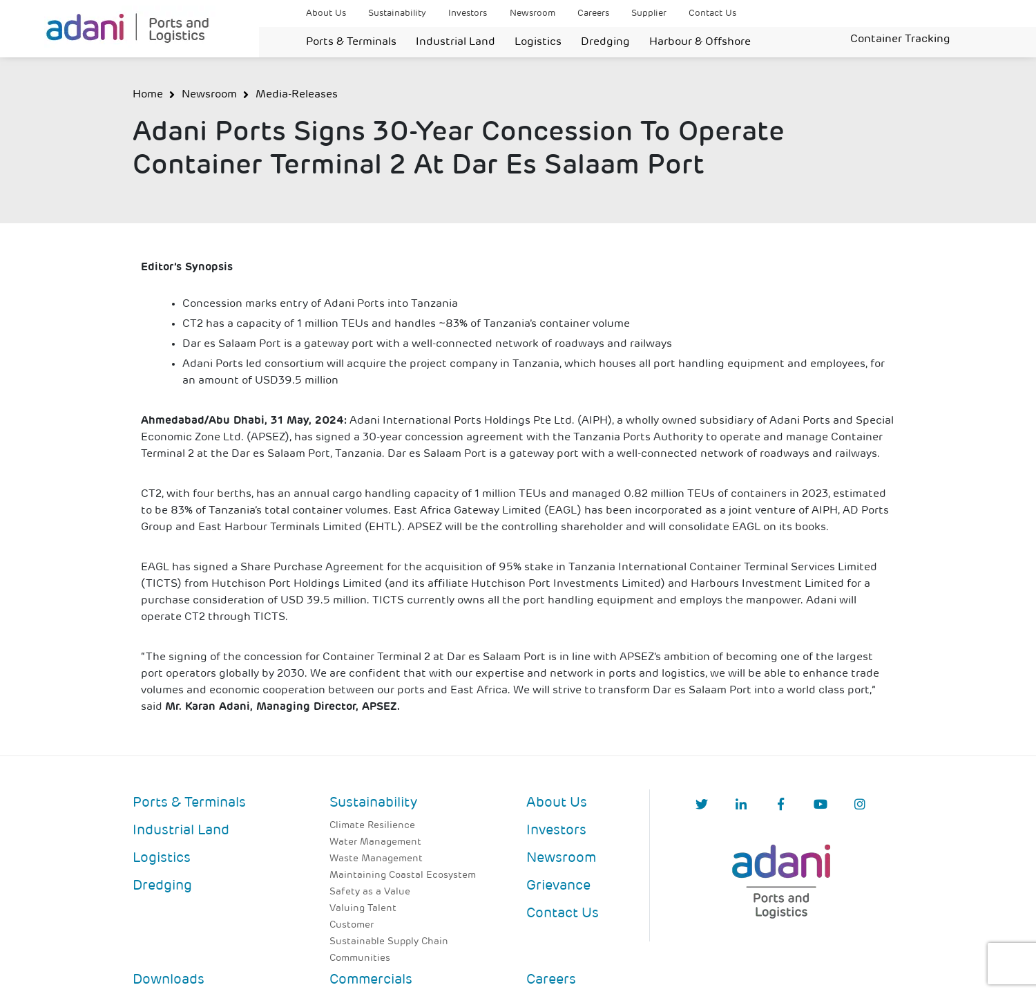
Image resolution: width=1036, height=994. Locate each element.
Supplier (648, 13)
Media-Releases (297, 94)
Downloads (168, 980)
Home (148, 94)
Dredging (605, 42)
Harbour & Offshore (700, 42)
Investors (467, 13)
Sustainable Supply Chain (388, 942)
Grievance (558, 886)
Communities (359, 958)
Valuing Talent (362, 908)
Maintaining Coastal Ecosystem (402, 875)
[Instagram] (860, 806)
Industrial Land (455, 42)
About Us (326, 13)
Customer (351, 925)
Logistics (538, 42)
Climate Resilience (372, 825)
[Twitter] (701, 806)
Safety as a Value (369, 892)
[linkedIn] (741, 806)
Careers (593, 13)
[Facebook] (780, 806)
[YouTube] (820, 806)
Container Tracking (900, 39)
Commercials (370, 980)
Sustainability (397, 13)
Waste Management (376, 859)
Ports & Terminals (351, 42)
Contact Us (712, 13)
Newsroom (532, 13)
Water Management (375, 842)
